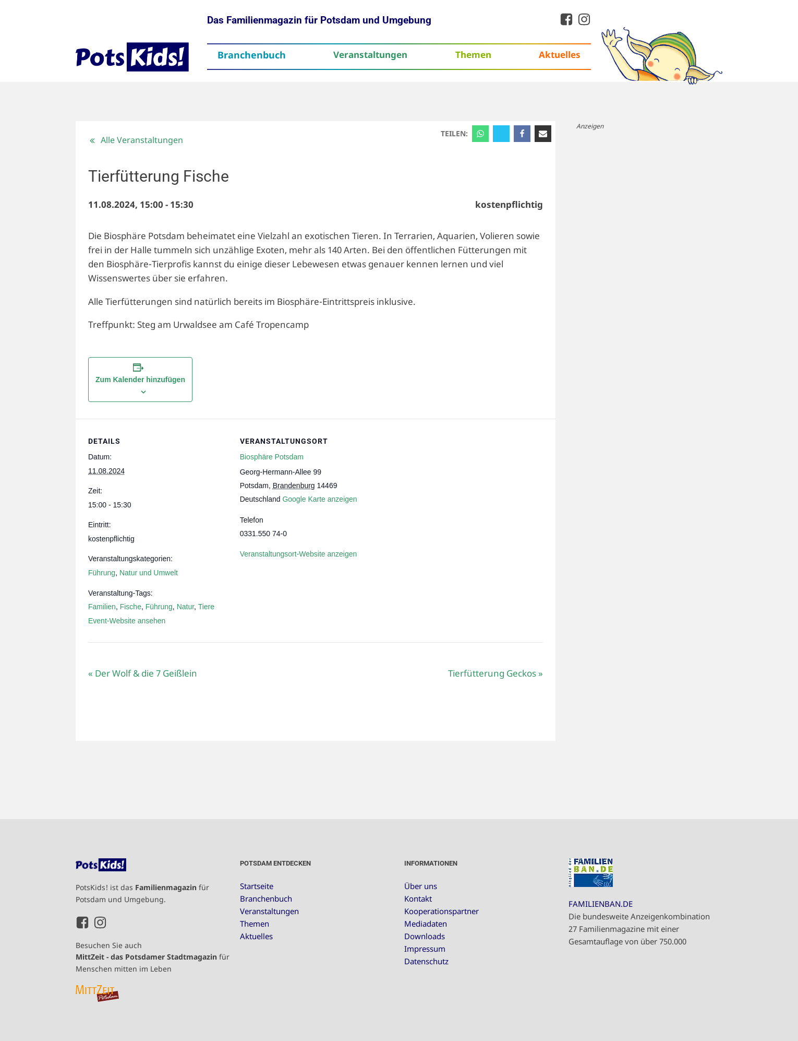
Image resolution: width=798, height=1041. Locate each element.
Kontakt (418, 898)
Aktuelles (560, 55)
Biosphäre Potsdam (272, 457)
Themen (473, 55)
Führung (101, 573)
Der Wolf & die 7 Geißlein (142, 673)
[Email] (543, 133)
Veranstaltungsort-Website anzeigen (298, 554)
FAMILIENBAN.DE (601, 903)
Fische (130, 606)
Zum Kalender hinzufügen (140, 379)
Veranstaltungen (370, 55)
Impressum (424, 948)
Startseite (256, 886)
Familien (102, 606)
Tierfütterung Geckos (495, 673)
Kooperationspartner (441, 911)
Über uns (420, 886)
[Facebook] (522, 133)
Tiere (206, 606)
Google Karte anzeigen (319, 499)
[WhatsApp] (480, 133)
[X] (501, 133)
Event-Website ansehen (126, 621)
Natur (185, 606)
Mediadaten (425, 923)
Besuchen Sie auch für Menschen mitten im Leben (152, 957)
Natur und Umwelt (148, 573)
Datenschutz (426, 961)
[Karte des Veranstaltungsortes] (446, 491)
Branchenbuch (251, 55)
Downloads (424, 936)
